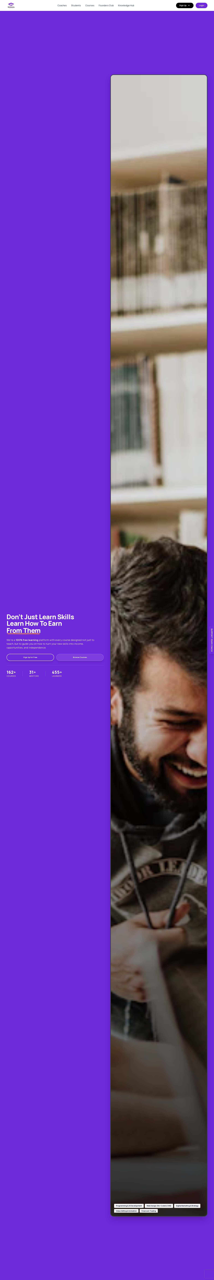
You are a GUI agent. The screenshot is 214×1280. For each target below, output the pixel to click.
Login (201, 5)
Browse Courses (49, 657)
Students (76, 5)
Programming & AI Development (129, 1206)
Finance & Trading (148, 1211)
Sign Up (184, 5)
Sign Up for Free (19, 657)
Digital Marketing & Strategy (187, 1206)
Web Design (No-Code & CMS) (159, 1206)
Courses (89, 5)
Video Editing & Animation (126, 1211)
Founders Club (106, 5)
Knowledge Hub (126, 5)
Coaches (62, 5)
